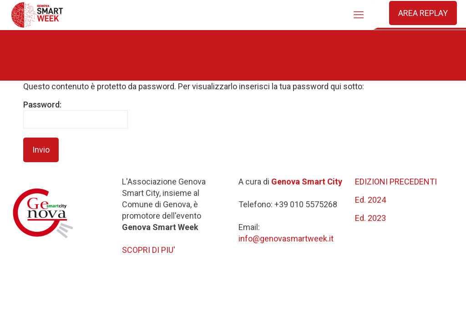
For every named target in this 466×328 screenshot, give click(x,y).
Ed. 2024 (370, 200)
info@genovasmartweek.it (286, 238)
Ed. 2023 (370, 218)
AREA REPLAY (423, 13)
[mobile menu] (358, 15)
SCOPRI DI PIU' (148, 250)
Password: (75, 114)
